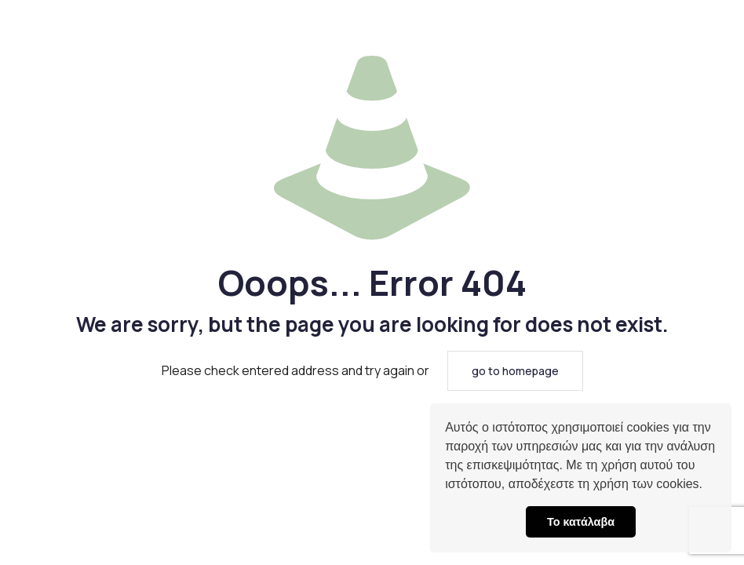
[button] (708, 485)
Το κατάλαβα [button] (581, 522)
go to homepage (515, 370)
